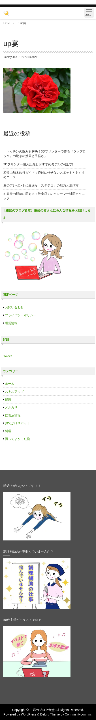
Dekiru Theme (50, 714)
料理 (8, 431)
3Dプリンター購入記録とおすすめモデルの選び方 (38, 164)
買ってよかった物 (17, 439)
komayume (10, 57)
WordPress (28, 714)
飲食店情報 (13, 415)
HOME (7, 23)
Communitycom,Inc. (79, 714)
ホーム (9, 383)
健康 (8, 399)
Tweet (7, 356)
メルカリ (11, 407)
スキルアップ (14, 391)
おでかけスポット (17, 423)
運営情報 (11, 323)
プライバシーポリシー (20, 315)
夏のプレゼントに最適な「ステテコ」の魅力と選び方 (41, 185)
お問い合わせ (14, 307)
